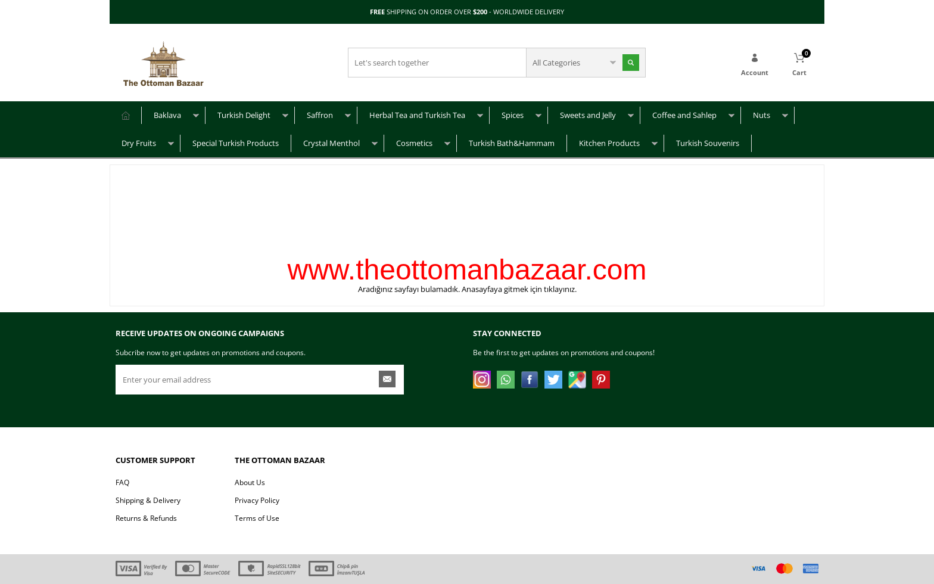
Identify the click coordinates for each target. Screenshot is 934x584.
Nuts (761, 115)
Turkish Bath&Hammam (512, 143)
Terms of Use (257, 518)
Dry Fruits (139, 143)
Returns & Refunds (146, 518)
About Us (250, 482)
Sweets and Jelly (588, 115)
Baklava (167, 115)
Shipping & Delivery (148, 500)
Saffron (320, 115)
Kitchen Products (609, 143)
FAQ (122, 482)
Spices (513, 115)
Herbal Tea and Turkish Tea (417, 115)
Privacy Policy (257, 500)
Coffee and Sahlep (684, 115)
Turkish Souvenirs (707, 143)
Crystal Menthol (331, 143)
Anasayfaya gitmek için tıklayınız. (519, 289)
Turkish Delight (243, 115)
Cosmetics (414, 143)
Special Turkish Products (235, 143)
